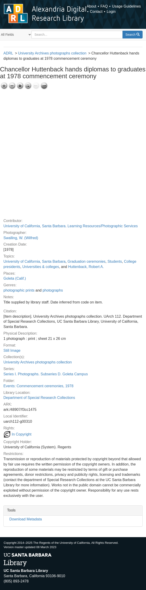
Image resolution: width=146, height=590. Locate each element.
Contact (96, 12)
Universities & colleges (40, 267)
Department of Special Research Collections (39, 398)
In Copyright (17, 434)
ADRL (8, 53)
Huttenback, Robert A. (86, 267)
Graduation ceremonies (86, 261)
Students (114, 261)
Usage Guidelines (126, 6)
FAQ (104, 6)
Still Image (12, 350)
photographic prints (18, 290)
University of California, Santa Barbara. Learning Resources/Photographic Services (70, 226)
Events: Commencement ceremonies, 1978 (38, 386)
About (91, 6)
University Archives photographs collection (52, 53)
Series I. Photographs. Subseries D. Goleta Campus (45, 374)
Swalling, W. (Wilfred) (20, 238)
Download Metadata (25, 519)
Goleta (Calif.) (14, 278)
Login (111, 12)
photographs (53, 290)
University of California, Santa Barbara (34, 261)
